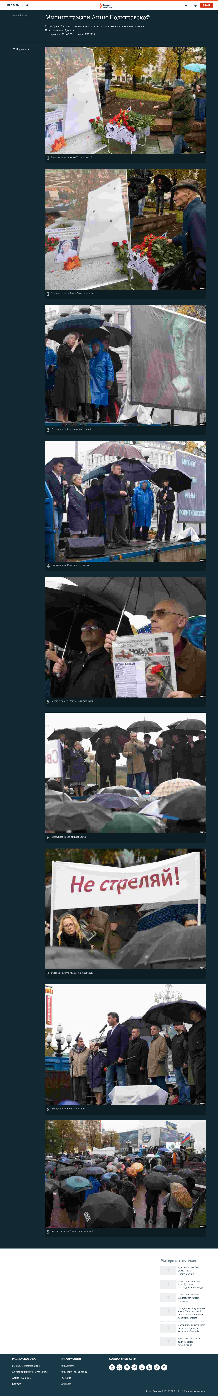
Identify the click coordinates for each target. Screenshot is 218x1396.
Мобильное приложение (26, 1366)
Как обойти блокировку (74, 1372)
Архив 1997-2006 (21, 1378)
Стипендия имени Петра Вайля (30, 1372)
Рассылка (66, 1378)
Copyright (66, 1384)
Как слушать (67, 1366)
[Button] (20, 50)
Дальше (70, 30)
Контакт (16, 1384)
